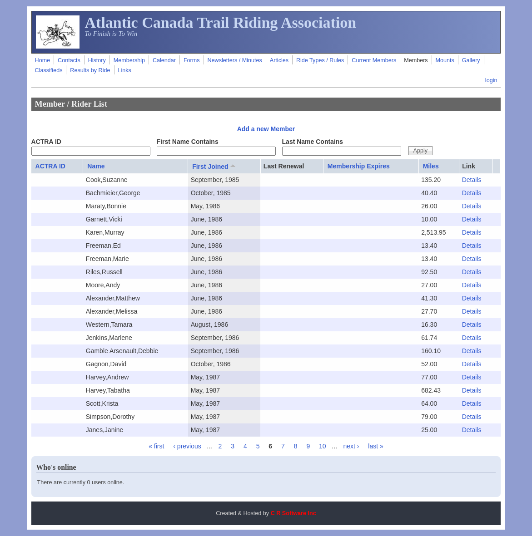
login (491, 80)
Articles (279, 60)
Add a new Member (266, 129)
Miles (431, 166)
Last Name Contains (312, 141)
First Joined (214, 166)
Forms (192, 60)
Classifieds (49, 70)
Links (124, 70)
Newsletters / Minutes (234, 60)
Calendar (164, 60)
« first (156, 446)
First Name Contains (188, 141)
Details (472, 179)
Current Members (374, 60)
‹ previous (187, 446)
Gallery (471, 60)
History (97, 60)
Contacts (69, 60)
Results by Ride (90, 70)
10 (322, 446)
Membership (129, 60)
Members (416, 60)
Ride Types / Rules (320, 60)
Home (42, 60)
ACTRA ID (46, 141)
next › (351, 446)
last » (375, 446)
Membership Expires (359, 166)
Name (95, 166)
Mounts (445, 60)
